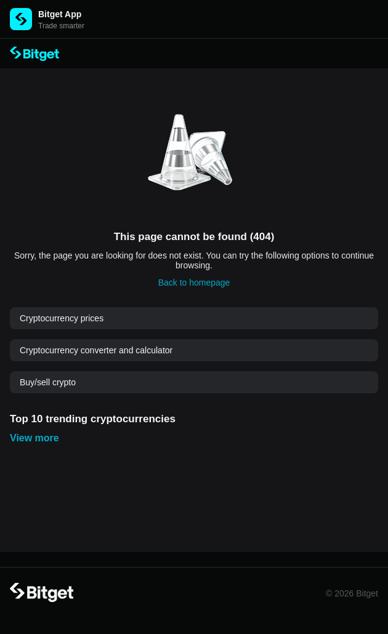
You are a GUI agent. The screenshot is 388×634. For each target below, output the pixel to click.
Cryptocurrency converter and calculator (96, 350)
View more (34, 438)
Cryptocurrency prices (61, 318)
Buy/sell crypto (48, 382)
